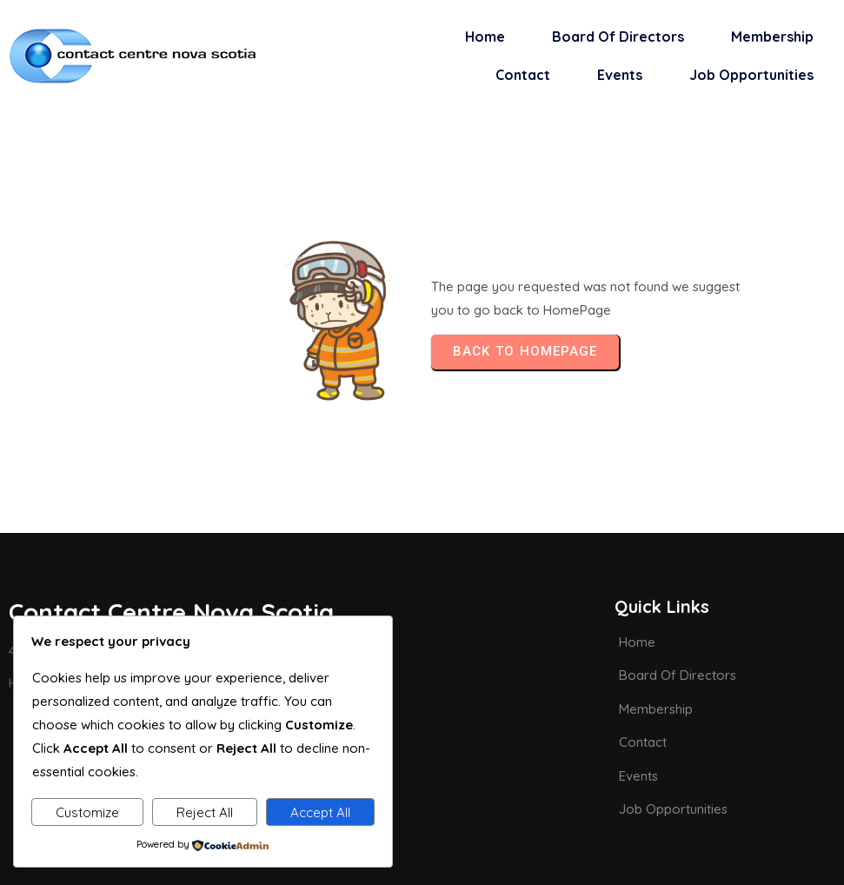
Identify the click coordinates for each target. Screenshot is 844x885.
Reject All (204, 812)
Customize (87, 812)
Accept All (320, 812)
